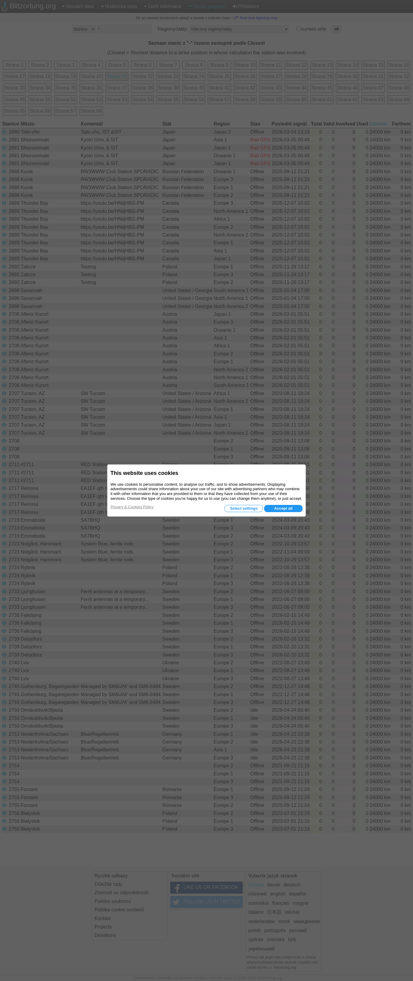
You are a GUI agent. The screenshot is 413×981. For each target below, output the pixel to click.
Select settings (244, 508)
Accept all (283, 508)
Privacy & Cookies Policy (132, 507)
